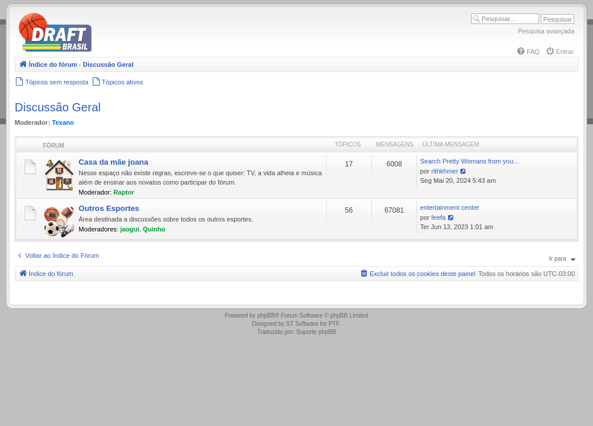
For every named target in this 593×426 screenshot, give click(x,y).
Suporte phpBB (316, 332)
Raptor (123, 192)
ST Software (302, 324)
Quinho (154, 229)
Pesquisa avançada (546, 31)
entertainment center (449, 207)
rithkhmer (444, 171)
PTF (334, 324)
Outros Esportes (109, 208)
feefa (438, 217)
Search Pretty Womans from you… (470, 161)
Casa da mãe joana (113, 162)
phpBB (266, 315)
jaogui (129, 229)
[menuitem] (528, 51)
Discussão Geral (58, 107)
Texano (63, 122)
